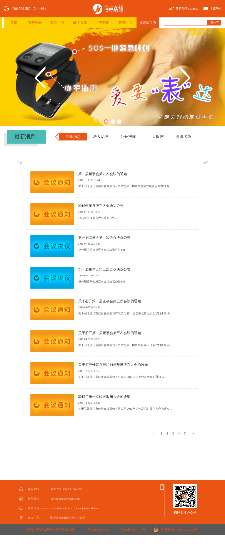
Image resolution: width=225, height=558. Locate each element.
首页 (13, 23)
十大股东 (156, 136)
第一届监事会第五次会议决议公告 (104, 237)
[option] (112, 77)
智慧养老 (35, 23)
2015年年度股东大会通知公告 (100, 206)
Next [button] (184, 77)
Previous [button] (40, 77)
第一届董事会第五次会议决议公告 (104, 269)
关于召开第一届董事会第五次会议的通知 (109, 333)
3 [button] (119, 121)
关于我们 (103, 23)
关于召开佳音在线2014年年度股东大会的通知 (113, 365)
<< (152, 433)
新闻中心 (125, 23)
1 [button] (106, 121)
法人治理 (100, 136)
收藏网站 (215, 8)
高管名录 (183, 136)
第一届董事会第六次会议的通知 (102, 174)
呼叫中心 (57, 23)
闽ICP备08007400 (98, 529)
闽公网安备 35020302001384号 (179, 529)
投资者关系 (148, 23)
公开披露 (128, 136)
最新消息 (73, 136)
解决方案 (80, 23)
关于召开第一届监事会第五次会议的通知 (109, 301)
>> (194, 433)
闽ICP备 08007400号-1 (134, 529)
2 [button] (112, 121)
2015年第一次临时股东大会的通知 (104, 396)
